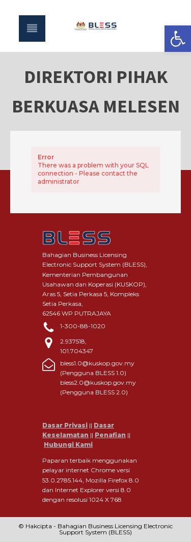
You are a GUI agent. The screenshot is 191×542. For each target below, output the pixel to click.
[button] (178, 38)
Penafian (110, 435)
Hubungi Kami (68, 444)
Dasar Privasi (65, 425)
